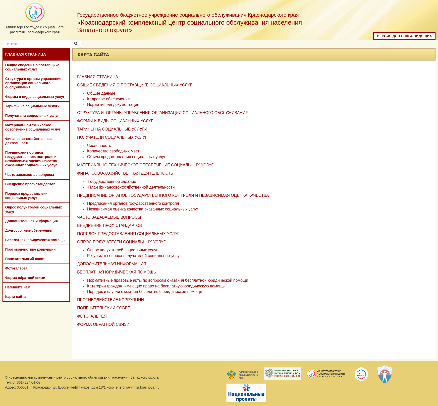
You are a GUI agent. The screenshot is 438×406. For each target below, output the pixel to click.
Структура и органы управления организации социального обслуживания (33, 83)
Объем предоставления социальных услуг (126, 157)
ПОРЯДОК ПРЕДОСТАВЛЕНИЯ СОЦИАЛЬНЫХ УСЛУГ (128, 234)
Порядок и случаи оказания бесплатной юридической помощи (144, 291)
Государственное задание (112, 181)
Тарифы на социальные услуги (32, 106)
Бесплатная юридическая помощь (35, 240)
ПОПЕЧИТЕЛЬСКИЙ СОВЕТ (103, 308)
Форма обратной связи (25, 278)
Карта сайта (15, 297)
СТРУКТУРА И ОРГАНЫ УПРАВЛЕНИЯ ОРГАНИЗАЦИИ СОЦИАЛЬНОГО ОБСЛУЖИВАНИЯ (162, 113)
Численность (99, 145)
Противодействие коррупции (30, 249)
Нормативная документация (113, 104)
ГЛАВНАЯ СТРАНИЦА (25, 54)
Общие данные (101, 93)
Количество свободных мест (113, 151)
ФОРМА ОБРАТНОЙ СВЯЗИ (103, 324)
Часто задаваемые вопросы (29, 175)
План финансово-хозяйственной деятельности (131, 187)
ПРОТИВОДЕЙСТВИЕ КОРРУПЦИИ (110, 300)
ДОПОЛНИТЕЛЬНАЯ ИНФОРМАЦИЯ (111, 264)
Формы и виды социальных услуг (34, 97)
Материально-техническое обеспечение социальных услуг (32, 127)
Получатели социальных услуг (32, 116)
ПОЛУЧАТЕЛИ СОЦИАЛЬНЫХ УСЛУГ (112, 137)
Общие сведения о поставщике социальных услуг (32, 67)
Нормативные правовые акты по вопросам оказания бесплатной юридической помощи (167, 280)
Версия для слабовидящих (404, 36)
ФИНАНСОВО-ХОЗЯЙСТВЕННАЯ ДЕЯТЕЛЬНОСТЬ (125, 173)
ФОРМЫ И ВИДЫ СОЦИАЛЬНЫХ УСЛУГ (115, 121)
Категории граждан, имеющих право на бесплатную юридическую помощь (155, 286)
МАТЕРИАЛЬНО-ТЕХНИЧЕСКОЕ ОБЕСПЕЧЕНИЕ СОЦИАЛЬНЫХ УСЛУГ (145, 165)
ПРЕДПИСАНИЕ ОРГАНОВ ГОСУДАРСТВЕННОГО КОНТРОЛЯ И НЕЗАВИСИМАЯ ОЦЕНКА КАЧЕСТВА (173, 195)
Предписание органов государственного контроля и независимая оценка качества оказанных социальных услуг (31, 158)
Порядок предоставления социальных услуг (27, 196)
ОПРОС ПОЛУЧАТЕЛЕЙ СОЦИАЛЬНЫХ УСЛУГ (121, 242)
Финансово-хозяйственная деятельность (28, 141)
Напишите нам (17, 287)
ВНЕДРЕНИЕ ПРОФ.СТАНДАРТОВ (109, 225)
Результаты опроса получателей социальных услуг (134, 256)
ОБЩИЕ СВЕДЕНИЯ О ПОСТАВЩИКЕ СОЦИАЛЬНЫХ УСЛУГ (134, 85)
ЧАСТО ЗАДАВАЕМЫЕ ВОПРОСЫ (109, 217)
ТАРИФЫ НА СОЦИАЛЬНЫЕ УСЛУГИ (112, 129)
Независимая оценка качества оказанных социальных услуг (142, 209)
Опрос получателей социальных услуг (33, 209)
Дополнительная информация (31, 221)
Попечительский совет (25, 259)
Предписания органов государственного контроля (133, 203)
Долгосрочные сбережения (28, 230)
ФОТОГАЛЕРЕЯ (92, 316)
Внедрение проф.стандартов (30, 184)
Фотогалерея (16, 268)
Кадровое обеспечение (108, 99)
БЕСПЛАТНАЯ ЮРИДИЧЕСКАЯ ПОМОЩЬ (116, 272)
